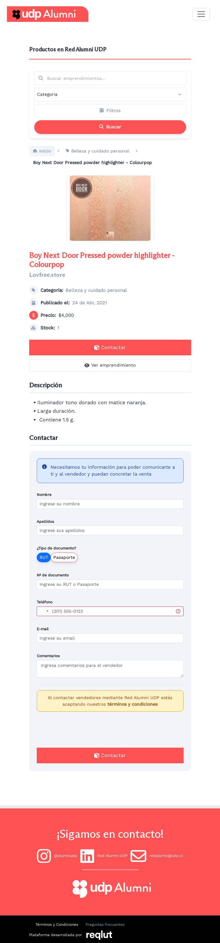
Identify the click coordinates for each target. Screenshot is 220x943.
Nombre (44, 501)
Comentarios (48, 663)
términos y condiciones (132, 711)
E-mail (43, 636)
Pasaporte (64, 564)
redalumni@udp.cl (157, 856)
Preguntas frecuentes (105, 924)
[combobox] (43, 618)
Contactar (110, 355)
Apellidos (45, 528)
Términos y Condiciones (56, 924)
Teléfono (44, 609)
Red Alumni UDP (103, 856)
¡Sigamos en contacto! (110, 834)
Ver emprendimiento (110, 372)
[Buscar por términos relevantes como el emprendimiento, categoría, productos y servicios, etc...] (110, 78)
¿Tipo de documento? (56, 555)
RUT (44, 564)
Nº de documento (53, 582)
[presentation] (110, 736)
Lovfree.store (47, 281)
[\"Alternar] (201, 14)
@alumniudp (57, 856)
